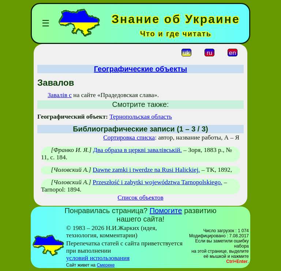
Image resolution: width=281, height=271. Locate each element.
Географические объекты (140, 69)
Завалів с (60, 95)
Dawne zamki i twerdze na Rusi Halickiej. (146, 169)
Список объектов (140, 197)
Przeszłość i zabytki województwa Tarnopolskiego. (157, 182)
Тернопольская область (140, 116)
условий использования (98, 258)
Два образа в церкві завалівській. (137, 149)
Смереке (106, 265)
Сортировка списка (129, 137)
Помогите (166, 211)
